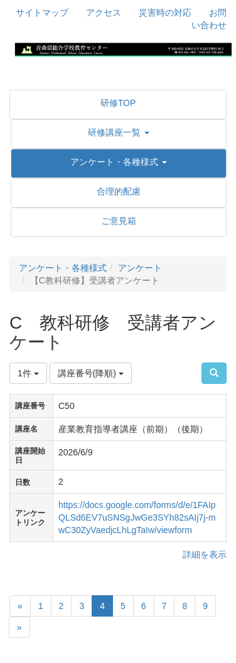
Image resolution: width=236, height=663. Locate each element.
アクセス (103, 13)
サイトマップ (42, 13)
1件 (28, 373)
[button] (118, 132)
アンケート (140, 268)
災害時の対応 (165, 13)
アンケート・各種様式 (63, 268)
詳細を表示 (205, 554)
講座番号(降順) (91, 373)
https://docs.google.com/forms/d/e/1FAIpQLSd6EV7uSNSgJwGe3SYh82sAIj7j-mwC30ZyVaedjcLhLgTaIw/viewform (137, 517)
